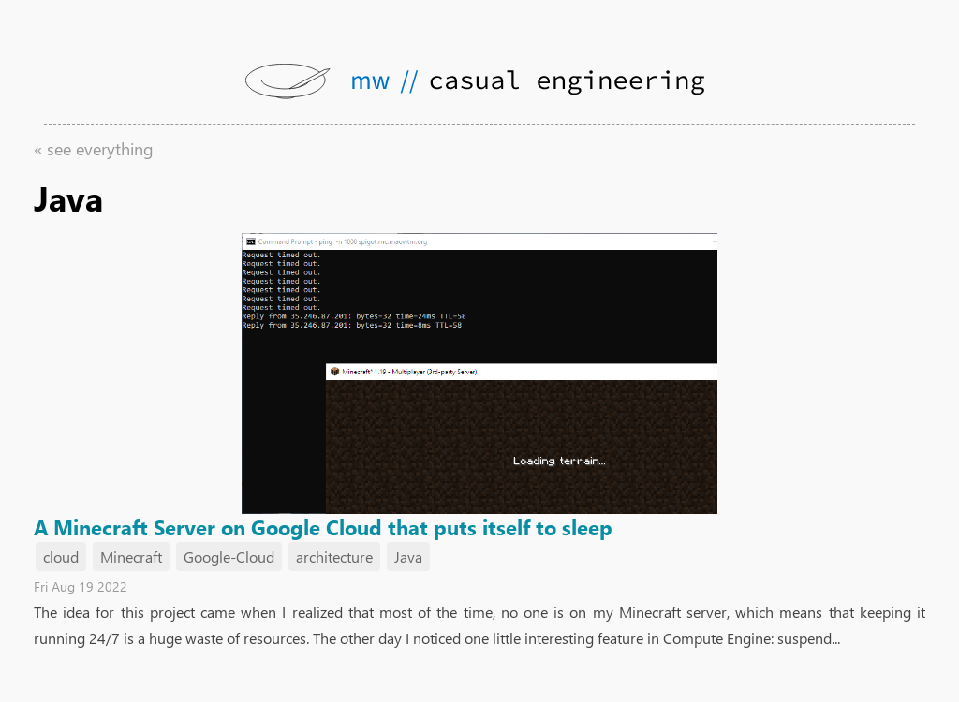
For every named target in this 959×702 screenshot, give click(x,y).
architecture (334, 556)
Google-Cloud (229, 556)
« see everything (94, 149)
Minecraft (131, 556)
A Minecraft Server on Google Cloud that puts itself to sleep (323, 527)
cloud (61, 556)
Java (408, 556)
